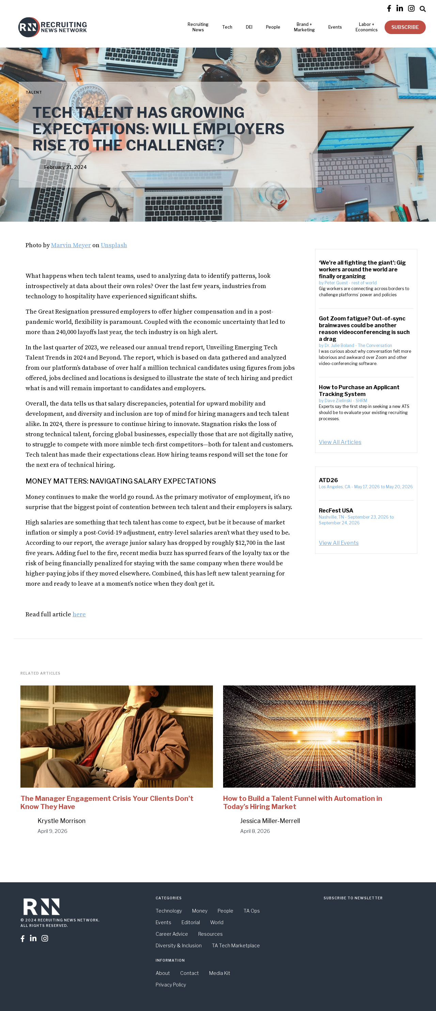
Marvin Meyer (71, 245)
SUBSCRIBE (405, 27)
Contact (189, 973)
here (79, 614)
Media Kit (219, 973)
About (163, 973)
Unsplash (114, 245)
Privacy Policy (171, 985)
